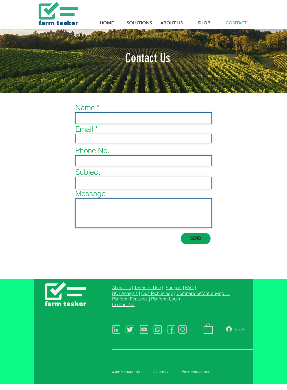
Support (174, 287)
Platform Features (130, 299)
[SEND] (196, 238)
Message (90, 193)
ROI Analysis (125, 293)
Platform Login (165, 299)
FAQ (189, 287)
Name (85, 107)
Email (84, 129)
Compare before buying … (203, 293)
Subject (87, 172)
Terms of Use (147, 287)
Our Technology (157, 293)
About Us (121, 287)
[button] (208, 328)
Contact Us (123, 304)
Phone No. (92, 150)
